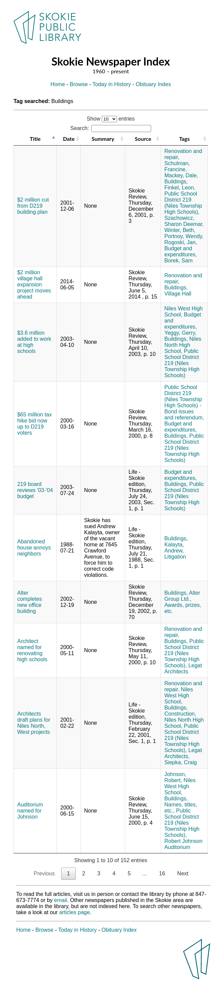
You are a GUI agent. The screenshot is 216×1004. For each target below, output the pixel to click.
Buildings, (176, 181)
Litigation (175, 557)
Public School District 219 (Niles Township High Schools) (181, 363)
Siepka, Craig (180, 762)
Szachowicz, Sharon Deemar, (184, 221)
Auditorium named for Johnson (30, 811)
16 (162, 873)
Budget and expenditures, (180, 251)
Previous (44, 873)
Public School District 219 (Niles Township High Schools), (183, 203)
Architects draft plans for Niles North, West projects (33, 723)
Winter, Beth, (179, 230)
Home (57, 84)
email (60, 900)
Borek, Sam (178, 260)
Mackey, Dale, (181, 175)
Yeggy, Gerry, (180, 333)
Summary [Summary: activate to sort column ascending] (103, 138)
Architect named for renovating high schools (32, 650)
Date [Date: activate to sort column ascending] (68, 138)
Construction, (180, 714)
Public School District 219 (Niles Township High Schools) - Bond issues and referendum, (184, 402)
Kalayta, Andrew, (174, 548)
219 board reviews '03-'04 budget (35, 490)
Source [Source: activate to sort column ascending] (143, 138)
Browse (79, 84)
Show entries (111, 119)
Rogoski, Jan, (180, 242)
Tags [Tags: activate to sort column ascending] (184, 138)
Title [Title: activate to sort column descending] (35, 138)
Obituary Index (153, 84)
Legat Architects (183, 668)
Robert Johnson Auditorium (183, 844)
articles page (74, 912)
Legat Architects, (183, 753)
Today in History (112, 84)
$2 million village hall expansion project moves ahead (34, 284)
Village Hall (177, 294)
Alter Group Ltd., (182, 596)
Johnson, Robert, (175, 777)
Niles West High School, (178, 695)
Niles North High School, (182, 345)
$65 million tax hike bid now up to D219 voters (34, 424)
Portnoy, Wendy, (183, 236)
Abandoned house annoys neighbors (34, 548)
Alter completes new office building (29, 602)
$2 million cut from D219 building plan (33, 206)
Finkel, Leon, (179, 187)
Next (182, 873)
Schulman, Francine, (177, 166)
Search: (110, 128)
